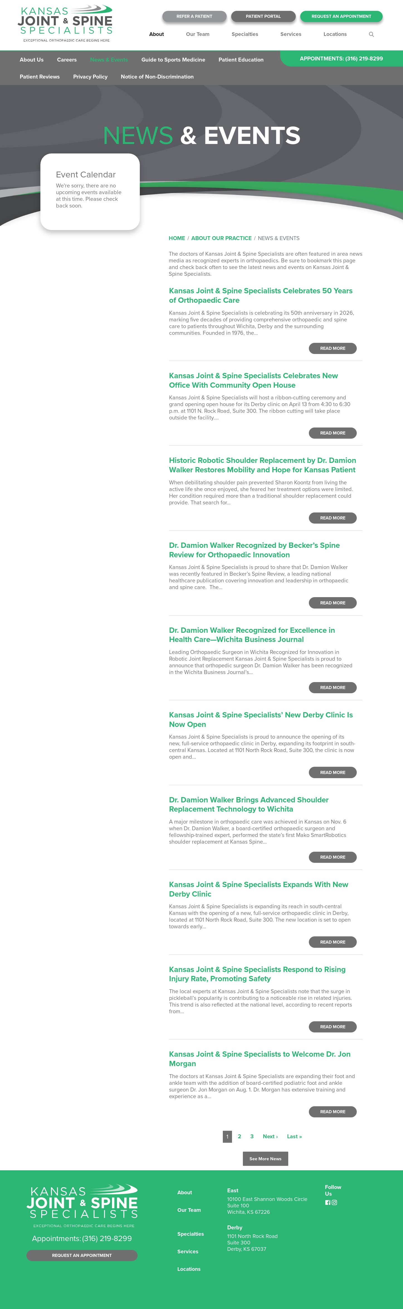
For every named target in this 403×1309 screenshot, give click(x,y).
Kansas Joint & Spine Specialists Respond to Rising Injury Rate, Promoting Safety (257, 974)
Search (372, 34)
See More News (266, 1159)
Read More (332, 348)
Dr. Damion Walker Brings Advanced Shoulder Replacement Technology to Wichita (249, 804)
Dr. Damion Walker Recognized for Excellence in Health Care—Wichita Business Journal (252, 634)
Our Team (197, 34)
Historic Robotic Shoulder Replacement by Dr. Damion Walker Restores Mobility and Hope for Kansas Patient (262, 465)
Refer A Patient (194, 16)
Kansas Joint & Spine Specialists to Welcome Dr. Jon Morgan (260, 1058)
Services (290, 34)
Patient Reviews (40, 76)
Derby (234, 1227)
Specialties (245, 34)
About (156, 34)
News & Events (109, 59)
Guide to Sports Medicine (173, 59)
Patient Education (241, 59)
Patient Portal (263, 16)
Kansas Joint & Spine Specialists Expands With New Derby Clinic (258, 889)
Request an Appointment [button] (82, 1255)
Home (177, 238)
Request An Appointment (341, 16)
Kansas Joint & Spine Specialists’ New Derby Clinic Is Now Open (261, 719)
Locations (335, 34)
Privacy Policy (90, 76)
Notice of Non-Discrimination (157, 76)
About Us (32, 59)
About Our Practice (221, 238)
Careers (67, 59)
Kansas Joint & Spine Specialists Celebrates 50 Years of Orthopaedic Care (261, 295)
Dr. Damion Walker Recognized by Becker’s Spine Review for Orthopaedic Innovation (254, 549)
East (232, 1190)
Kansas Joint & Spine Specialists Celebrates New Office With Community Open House (253, 380)
